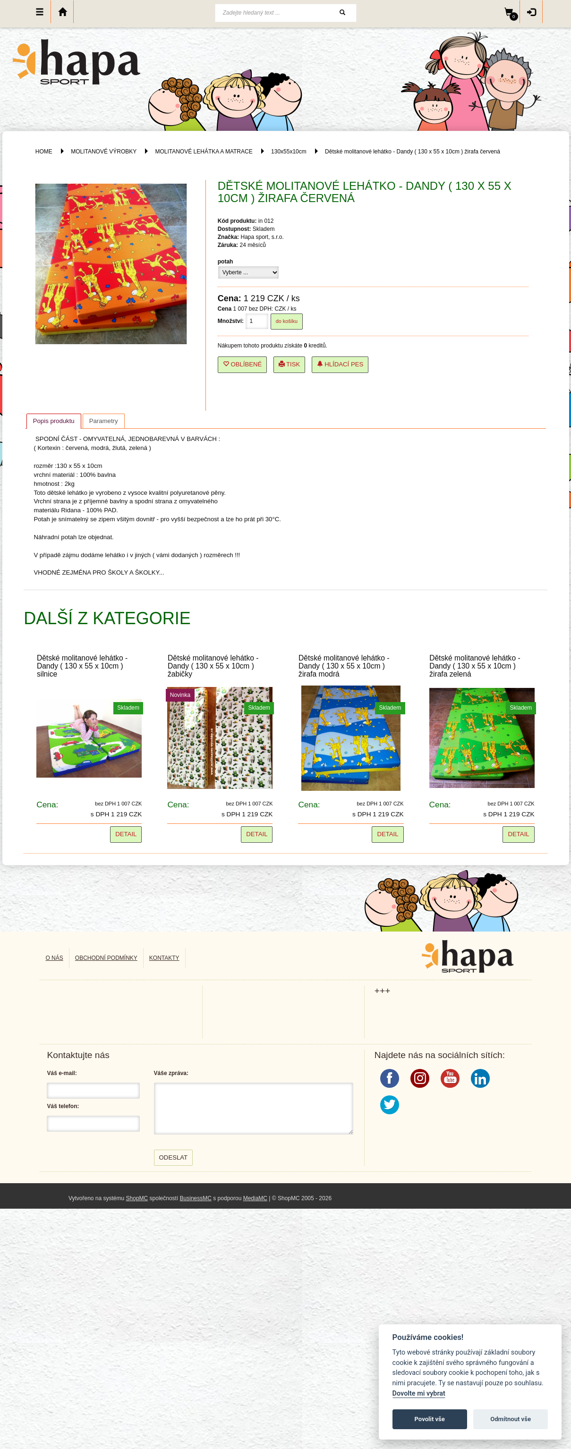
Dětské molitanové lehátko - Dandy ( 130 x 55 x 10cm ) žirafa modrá (343, 666)
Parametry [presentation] (103, 420)
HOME (43, 151)
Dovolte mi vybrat (418, 1394)
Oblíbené (242, 364)
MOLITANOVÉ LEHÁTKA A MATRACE (203, 151)
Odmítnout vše (510, 1419)
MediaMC (255, 1198)
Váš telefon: (63, 1106)
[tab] (53, 421)
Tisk (289, 364)
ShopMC (137, 1198)
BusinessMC (196, 1198)
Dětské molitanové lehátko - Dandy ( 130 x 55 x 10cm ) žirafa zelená (474, 666)
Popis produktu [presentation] (54, 420)
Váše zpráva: (171, 1073)
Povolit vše (430, 1419)
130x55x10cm (289, 151)
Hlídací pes (340, 364)
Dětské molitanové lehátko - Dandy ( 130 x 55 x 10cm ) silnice (82, 666)
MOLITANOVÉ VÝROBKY (103, 151)
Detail (125, 834)
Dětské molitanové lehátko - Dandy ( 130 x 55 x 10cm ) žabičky (213, 666)
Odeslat (173, 1157)
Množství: (231, 321)
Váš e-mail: (62, 1073)
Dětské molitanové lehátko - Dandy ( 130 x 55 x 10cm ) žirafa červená (412, 151)
